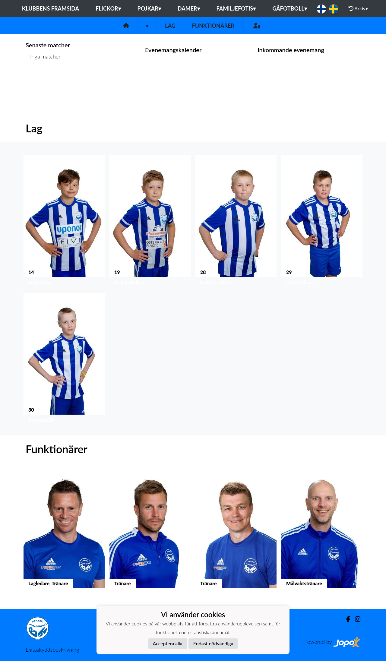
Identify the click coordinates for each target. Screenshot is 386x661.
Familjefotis (236, 8)
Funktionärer (213, 25)
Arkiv (358, 8)
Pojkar (149, 8)
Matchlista (41, 80)
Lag (170, 25)
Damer (189, 8)
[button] (64, 221)
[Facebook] (345, 619)
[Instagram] (355, 619)
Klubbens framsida (50, 8)
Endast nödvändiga (213, 643)
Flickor (108, 8)
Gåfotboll (289, 8)
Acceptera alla (167, 643)
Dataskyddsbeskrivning (52, 649)
